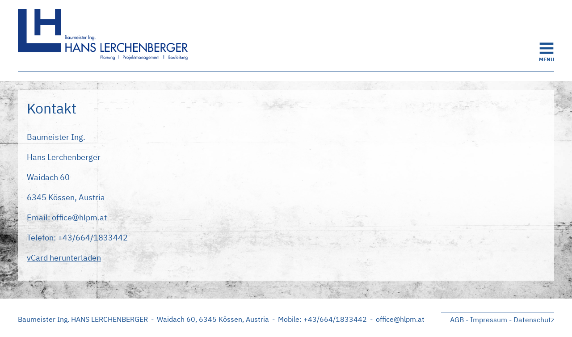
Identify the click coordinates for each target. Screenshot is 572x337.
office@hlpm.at (79, 217)
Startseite (107, 36)
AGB (457, 319)
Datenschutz (533, 319)
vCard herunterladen (64, 258)
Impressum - (491, 319)
